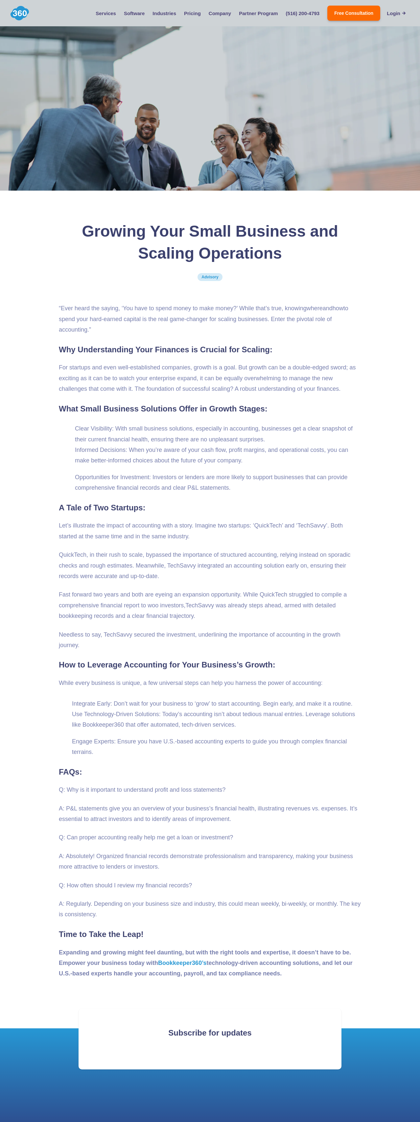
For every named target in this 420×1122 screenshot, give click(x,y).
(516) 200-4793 (303, 13)
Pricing (192, 13)
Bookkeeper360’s (182, 963)
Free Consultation (353, 13)
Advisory (209, 277)
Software (134, 13)
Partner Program (258, 13)
